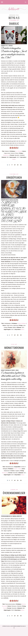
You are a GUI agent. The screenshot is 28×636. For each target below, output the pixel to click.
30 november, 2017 (14, 20)
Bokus (14, 159)
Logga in (24, 626)
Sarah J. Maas (17, 468)
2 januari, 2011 (14, 489)
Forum (4, 608)
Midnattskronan (14, 348)
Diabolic (14, 23)
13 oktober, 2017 (14, 174)
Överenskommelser (14, 493)
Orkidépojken (14, 177)
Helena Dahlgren (22, 323)
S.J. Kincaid (19, 151)
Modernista (5, 472)
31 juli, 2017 (14, 344)
